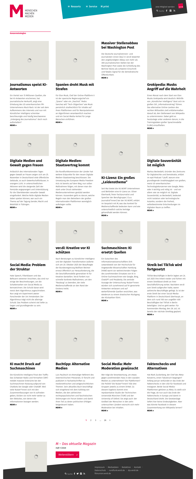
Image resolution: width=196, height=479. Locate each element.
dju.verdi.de (133, 470)
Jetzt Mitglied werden (165, 7)
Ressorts (76, 6)
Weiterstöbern (66, 454)
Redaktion (126, 467)
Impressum (100, 467)
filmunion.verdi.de (103, 473)
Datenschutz (100, 470)
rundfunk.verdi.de (117, 470)
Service (93, 6)
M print (105, 6)
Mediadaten (113, 467)
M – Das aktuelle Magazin (76, 444)
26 (105, 420)
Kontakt (137, 467)
